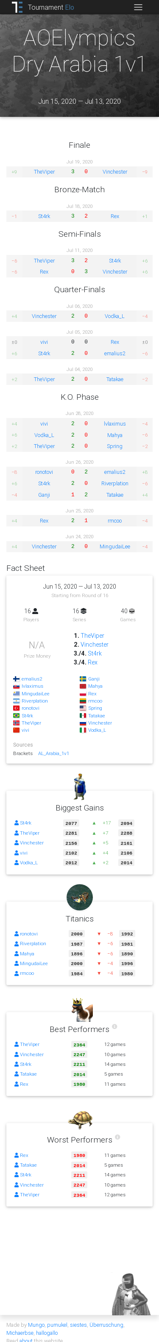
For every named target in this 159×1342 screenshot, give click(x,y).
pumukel (57, 1316)
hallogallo (47, 1324)
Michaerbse (19, 1324)
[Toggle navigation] (138, 7)
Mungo (36, 1316)
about (26, 1332)
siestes (78, 1316)
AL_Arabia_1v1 (53, 753)
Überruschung (106, 1316)
